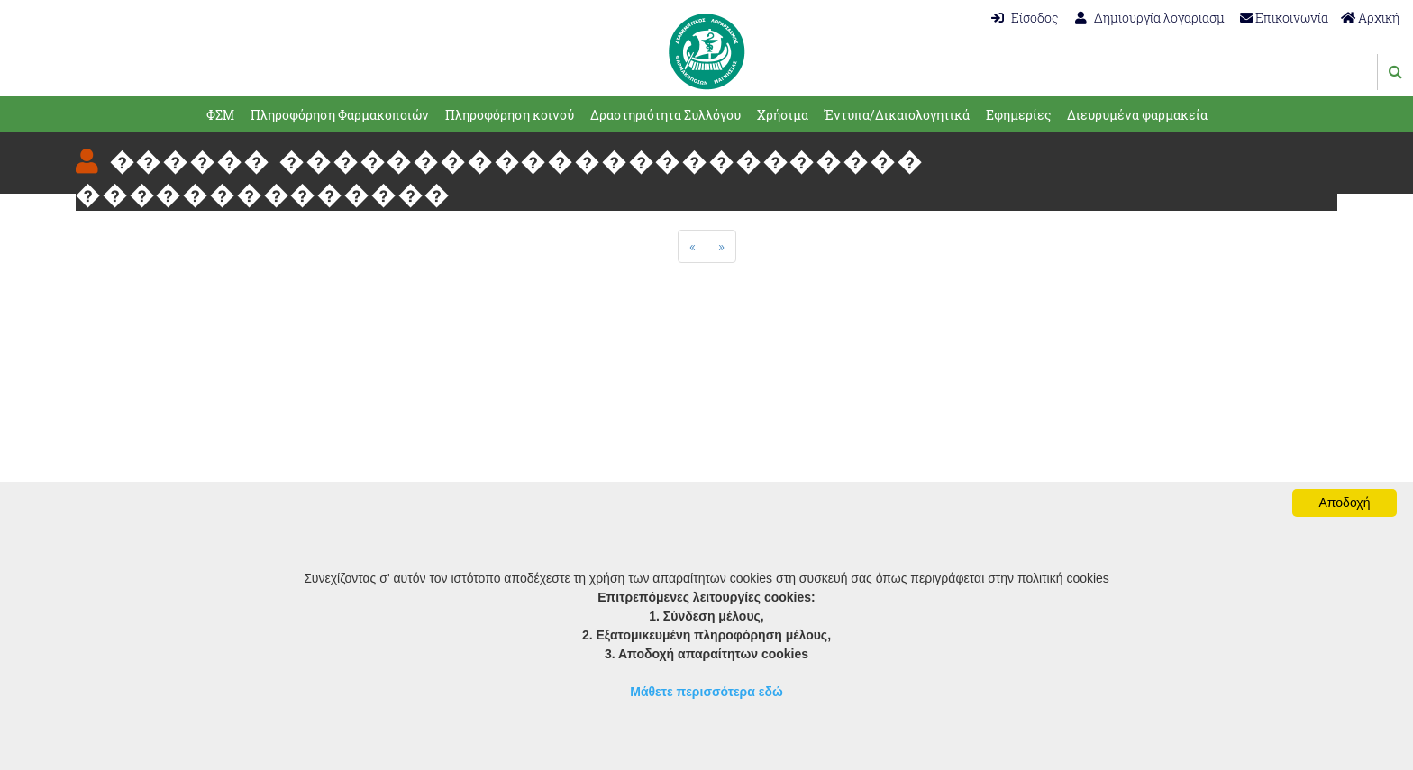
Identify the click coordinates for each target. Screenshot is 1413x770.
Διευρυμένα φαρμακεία (1137, 114)
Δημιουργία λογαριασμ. (1151, 17)
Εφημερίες (1018, 114)
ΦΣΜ (220, 114)
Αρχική (1370, 17)
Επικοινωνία (1284, 17)
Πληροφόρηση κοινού (509, 114)
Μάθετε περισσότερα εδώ (706, 691)
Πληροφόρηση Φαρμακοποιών (340, 114)
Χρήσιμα (782, 114)
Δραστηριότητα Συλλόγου (665, 114)
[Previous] (692, 246)
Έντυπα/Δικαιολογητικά (897, 114)
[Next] (721, 246)
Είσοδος (1024, 17)
